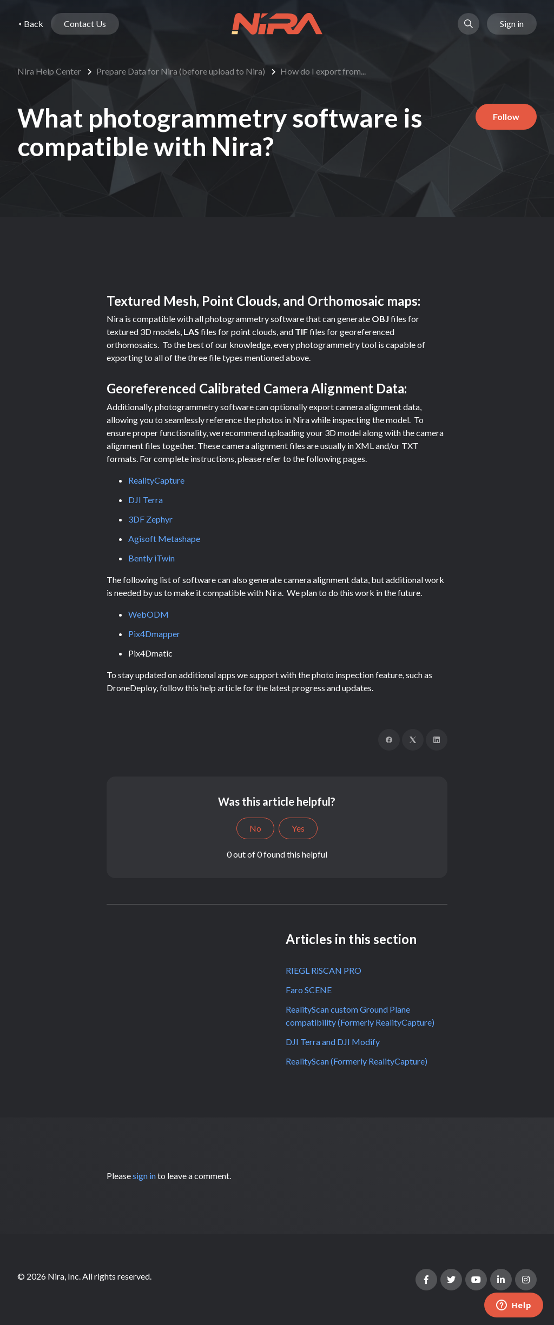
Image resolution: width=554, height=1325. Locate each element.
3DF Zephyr (150, 519)
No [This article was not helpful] (255, 828)
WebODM (148, 614)
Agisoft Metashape (164, 538)
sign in (144, 1175)
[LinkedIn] (436, 740)
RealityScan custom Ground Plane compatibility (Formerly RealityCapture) (360, 1015)
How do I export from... (323, 71)
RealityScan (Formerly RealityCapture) (356, 1061)
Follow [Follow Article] (506, 116)
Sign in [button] (512, 23)
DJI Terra (145, 499)
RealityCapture (156, 480)
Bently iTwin (151, 558)
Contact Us (85, 23)
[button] (468, 24)
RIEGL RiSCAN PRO (323, 970)
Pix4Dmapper (154, 633)
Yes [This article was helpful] (298, 828)
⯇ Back (30, 23)
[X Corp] (413, 740)
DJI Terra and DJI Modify (333, 1041)
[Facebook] (389, 740)
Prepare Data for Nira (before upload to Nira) (180, 71)
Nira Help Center (49, 71)
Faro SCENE (309, 990)
